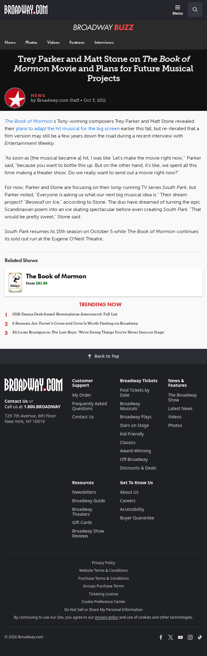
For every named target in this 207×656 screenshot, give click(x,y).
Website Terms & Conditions (103, 570)
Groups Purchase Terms (103, 586)
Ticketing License (103, 594)
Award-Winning (135, 451)
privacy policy (106, 617)
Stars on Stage (134, 425)
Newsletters (84, 492)
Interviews (103, 42)
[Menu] (177, 10)
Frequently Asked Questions (89, 406)
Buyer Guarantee (137, 518)
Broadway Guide (88, 500)
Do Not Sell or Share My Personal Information (103, 609)
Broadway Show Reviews (88, 533)
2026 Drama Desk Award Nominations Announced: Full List (64, 314)
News (10, 42)
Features (77, 42)
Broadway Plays (135, 417)
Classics (127, 442)
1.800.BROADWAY (42, 406)
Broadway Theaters (82, 511)
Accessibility (132, 509)
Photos (31, 42)
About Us (129, 492)
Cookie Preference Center (104, 601)
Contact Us (16, 401)
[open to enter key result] (195, 9)
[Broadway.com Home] (26, 9)
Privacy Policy (103, 562)
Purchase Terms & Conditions (103, 578)
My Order (81, 395)
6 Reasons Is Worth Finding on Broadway (75, 323)
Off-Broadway (134, 459)
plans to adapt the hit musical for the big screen (68, 128)
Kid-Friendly (132, 434)
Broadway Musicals (130, 406)
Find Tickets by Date (134, 392)
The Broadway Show (182, 397)
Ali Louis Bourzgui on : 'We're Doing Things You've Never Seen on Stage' (88, 332)
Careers (127, 500)
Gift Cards (82, 522)
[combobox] (192, 9)
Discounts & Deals (138, 468)
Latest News (180, 408)
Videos (53, 42)
